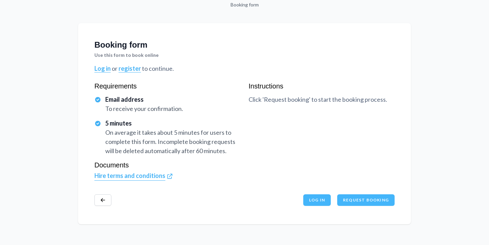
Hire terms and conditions (129, 175)
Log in (102, 68)
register (130, 68)
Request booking (366, 199)
